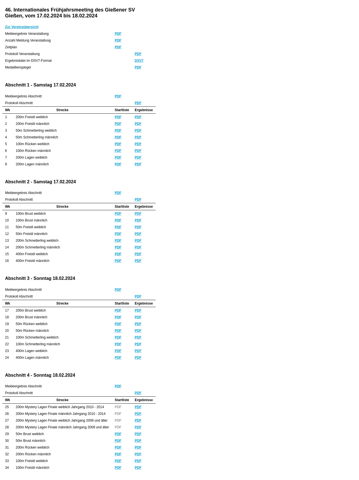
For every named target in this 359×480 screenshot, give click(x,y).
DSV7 (139, 61)
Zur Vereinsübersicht (21, 27)
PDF (118, 34)
